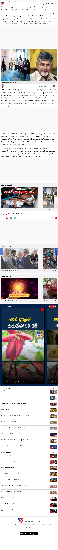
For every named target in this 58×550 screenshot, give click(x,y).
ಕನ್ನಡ (9, 1)
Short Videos (6, 306)
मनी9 (36, 1)
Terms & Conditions (29, 528)
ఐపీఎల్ (16, 7)
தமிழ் (28, 1)
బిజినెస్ (38, 7)
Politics (10, 13)
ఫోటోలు (34, 7)
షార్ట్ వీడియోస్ (48, 7)
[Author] (2, 86)
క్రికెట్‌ (46, 10)
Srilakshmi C (7, 86)
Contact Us (7, 525)
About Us (13, 525)
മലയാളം (32, 1)
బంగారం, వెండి (41, 10)
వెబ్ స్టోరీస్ (42, 7)
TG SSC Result (5, 10)
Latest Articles (6, 388)
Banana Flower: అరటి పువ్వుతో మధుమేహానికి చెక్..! (14, 382)
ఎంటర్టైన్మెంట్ (11, 7)
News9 (2, 1)
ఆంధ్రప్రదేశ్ (21, 7)
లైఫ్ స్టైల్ (30, 7)
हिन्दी (6, 1)
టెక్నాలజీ (17, 10)
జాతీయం (53, 7)
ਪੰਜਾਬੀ (24, 1)
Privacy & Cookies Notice (45, 525)
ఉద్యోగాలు (13, 10)
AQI (49, 4)
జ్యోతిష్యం (23, 10)
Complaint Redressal (33, 525)
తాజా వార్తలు (5, 7)
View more (52, 306)
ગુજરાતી (16, 1)
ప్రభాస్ (50, 10)
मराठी (13, 1)
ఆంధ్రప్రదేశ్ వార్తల (8, 214)
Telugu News (4, 13)
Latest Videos (6, 452)
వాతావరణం (34, 10)
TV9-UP (40, 1)
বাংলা (20, 1)
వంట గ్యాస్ (28, 10)
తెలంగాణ (25, 7)
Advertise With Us (22, 525)
